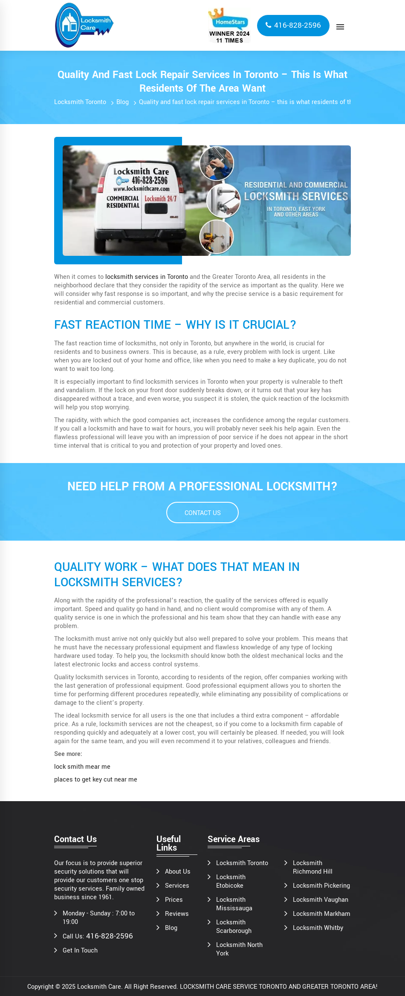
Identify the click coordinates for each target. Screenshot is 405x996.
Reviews (177, 914)
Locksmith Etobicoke (231, 881)
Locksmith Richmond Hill (313, 867)
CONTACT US (203, 513)
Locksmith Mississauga (234, 904)
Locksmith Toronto (80, 102)
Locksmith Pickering (321, 886)
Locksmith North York (239, 949)
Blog (122, 102)
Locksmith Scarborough (234, 926)
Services (177, 886)
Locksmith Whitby (318, 928)
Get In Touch (80, 951)
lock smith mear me (82, 766)
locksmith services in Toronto (146, 276)
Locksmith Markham (321, 914)
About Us (178, 872)
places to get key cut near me (95, 779)
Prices (174, 900)
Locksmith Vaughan (320, 900)
